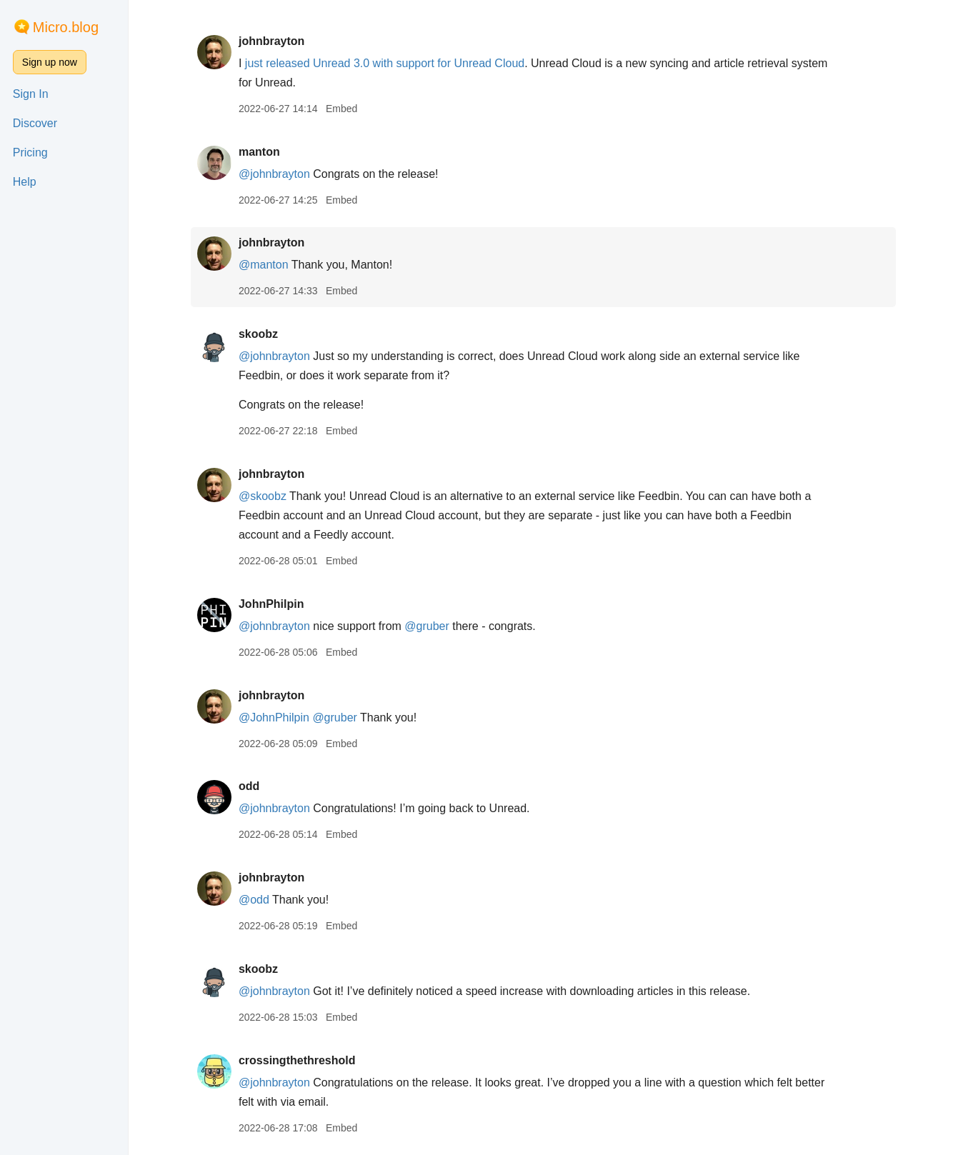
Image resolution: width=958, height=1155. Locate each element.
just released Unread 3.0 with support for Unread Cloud (384, 63)
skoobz (258, 334)
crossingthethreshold (297, 1060)
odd (249, 786)
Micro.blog (66, 27)
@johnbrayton (274, 174)
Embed (341, 108)
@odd (254, 900)
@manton (264, 265)
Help (24, 182)
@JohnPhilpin (274, 717)
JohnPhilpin (271, 604)
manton (259, 152)
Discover (35, 123)
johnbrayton (271, 41)
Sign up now (49, 62)
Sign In (31, 94)
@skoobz (262, 496)
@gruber (426, 626)
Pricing (30, 152)
